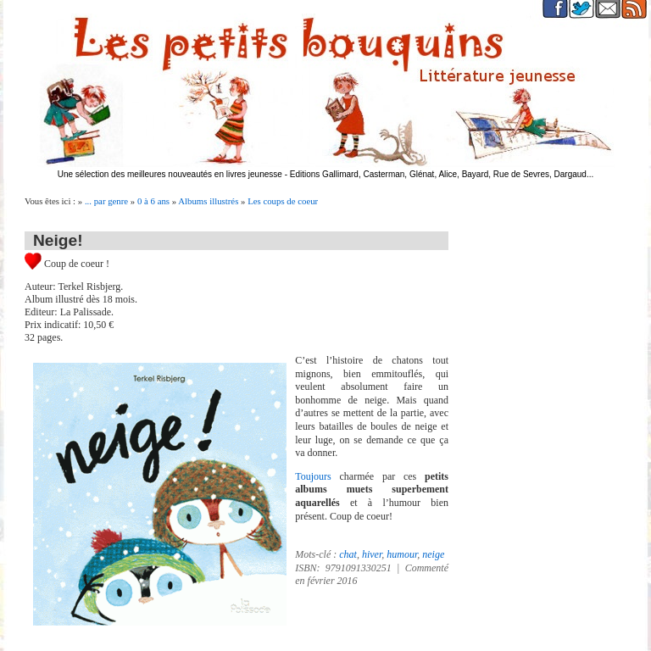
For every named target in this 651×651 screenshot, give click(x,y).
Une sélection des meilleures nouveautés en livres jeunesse (170, 174)
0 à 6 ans (153, 201)
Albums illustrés (208, 201)
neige (433, 554)
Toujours (317, 476)
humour (402, 554)
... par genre (106, 201)
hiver (371, 554)
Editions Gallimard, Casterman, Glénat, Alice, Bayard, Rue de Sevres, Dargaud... (442, 174)
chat (348, 554)
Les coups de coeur (283, 201)
